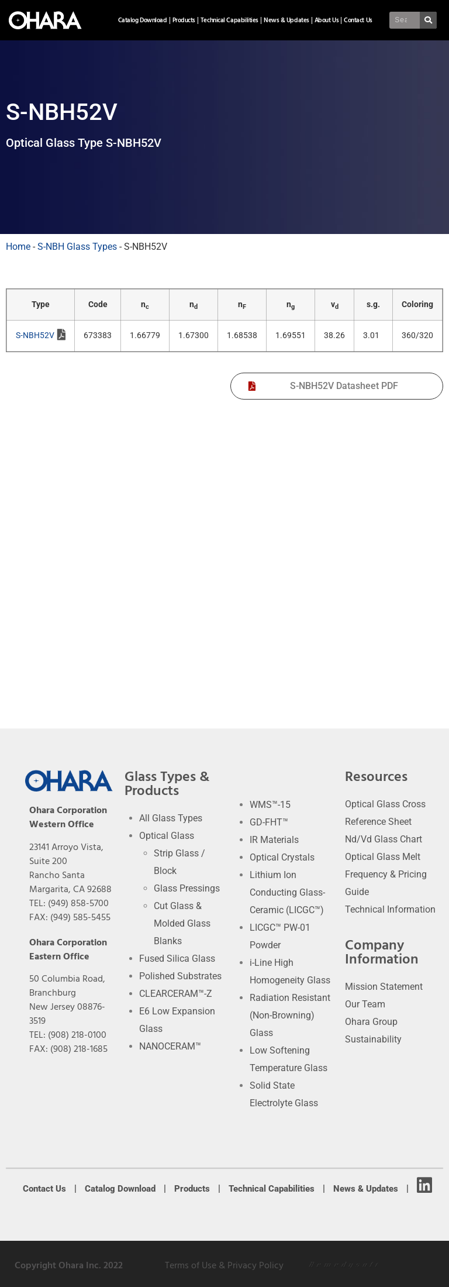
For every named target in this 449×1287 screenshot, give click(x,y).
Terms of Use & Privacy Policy (224, 1265)
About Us (327, 20)
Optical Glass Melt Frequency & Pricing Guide (386, 874)
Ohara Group (371, 1021)
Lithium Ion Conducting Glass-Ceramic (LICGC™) (287, 892)
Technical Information (390, 909)
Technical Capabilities (229, 20)
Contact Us (358, 20)
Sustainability (373, 1039)
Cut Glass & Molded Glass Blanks (182, 923)
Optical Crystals (282, 857)
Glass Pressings (187, 888)
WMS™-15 (270, 804)
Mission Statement (384, 986)
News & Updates (286, 20)
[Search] (428, 20)
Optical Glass (166, 835)
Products (183, 20)
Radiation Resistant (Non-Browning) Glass (290, 1015)
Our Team (365, 1004)
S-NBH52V (40, 336)
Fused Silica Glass (177, 958)
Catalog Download (142, 20)
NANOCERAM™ (170, 1046)
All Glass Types (170, 818)
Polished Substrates (180, 976)
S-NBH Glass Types (77, 246)
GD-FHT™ (269, 822)
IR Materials (274, 839)
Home (18, 246)
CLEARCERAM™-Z (175, 993)
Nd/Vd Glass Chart (383, 839)
